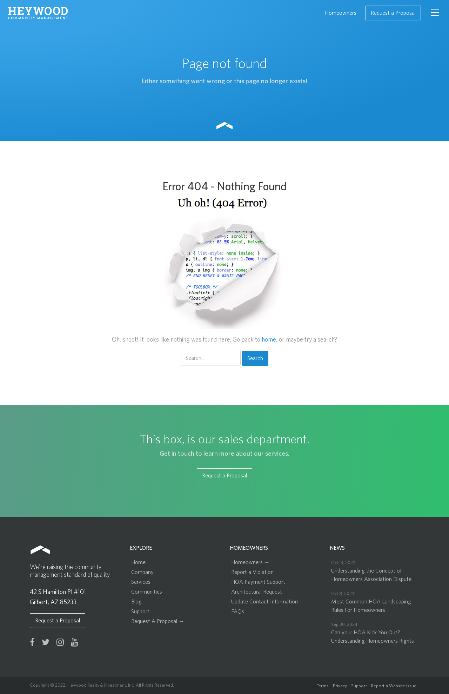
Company (142, 572)
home (269, 340)
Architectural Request (256, 592)
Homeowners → (250, 562)
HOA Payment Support (258, 582)
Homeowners (340, 13)
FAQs (237, 611)
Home (138, 562)
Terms (323, 686)
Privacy (340, 686)
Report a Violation (252, 572)
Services (140, 582)
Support (140, 611)
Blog (136, 601)
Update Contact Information (264, 601)
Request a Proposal (393, 13)
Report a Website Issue (393, 686)
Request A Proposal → (157, 621)
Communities (146, 592)
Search (255, 358)
